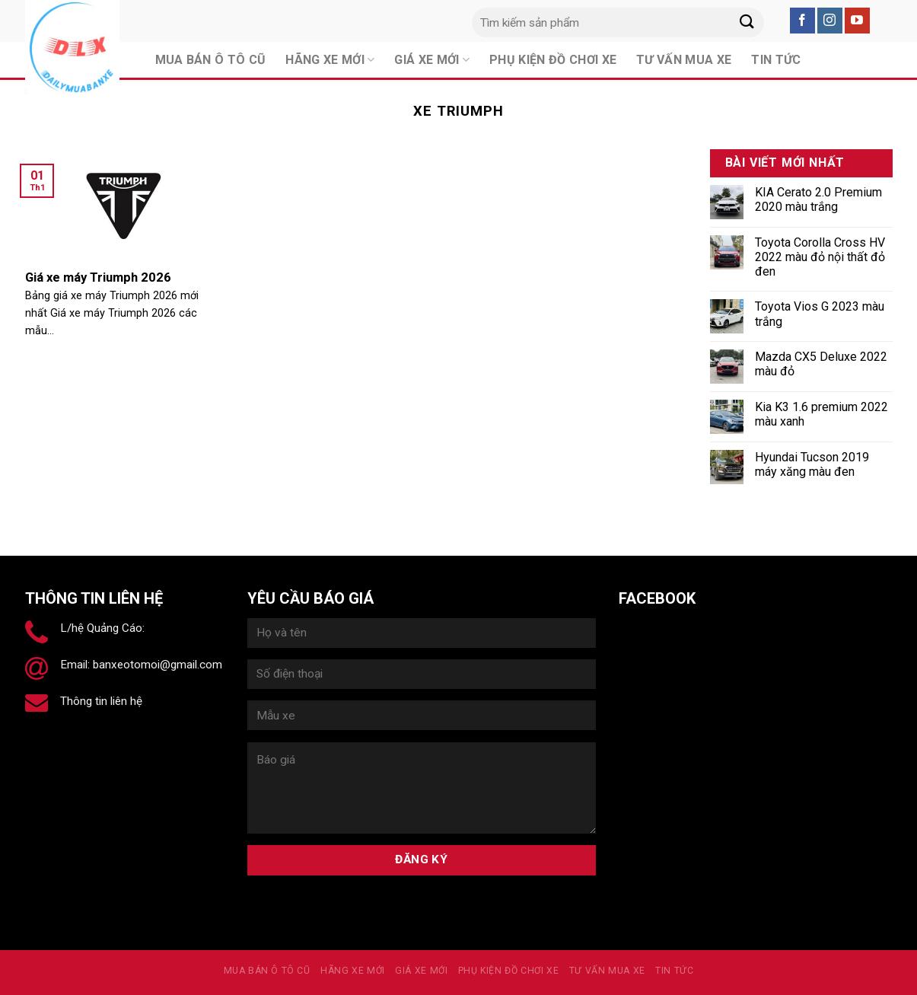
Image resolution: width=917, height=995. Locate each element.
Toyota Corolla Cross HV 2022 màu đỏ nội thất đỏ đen (820, 257)
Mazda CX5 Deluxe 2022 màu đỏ (821, 363)
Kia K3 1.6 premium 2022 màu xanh (821, 414)
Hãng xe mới (352, 970)
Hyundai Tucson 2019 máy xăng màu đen (812, 464)
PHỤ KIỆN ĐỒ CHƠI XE (508, 970)
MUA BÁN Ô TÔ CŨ (267, 970)
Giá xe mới (421, 970)
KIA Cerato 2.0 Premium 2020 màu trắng (818, 199)
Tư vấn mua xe (607, 970)
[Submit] (747, 22)
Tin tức (674, 970)
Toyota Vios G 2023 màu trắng (819, 313)
